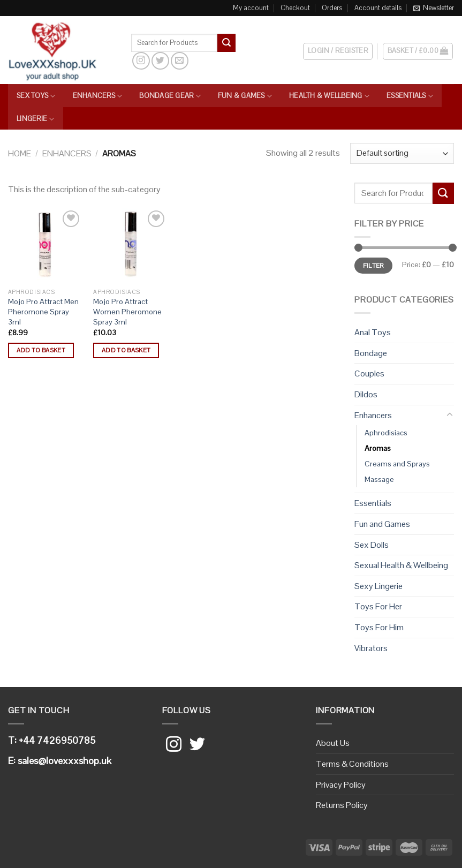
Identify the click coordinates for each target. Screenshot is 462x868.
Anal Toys (372, 332)
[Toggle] (449, 415)
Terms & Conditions (352, 763)
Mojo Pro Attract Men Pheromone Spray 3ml (43, 311)
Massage (379, 479)
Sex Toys (36, 96)
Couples (369, 373)
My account (251, 7)
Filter (373, 265)
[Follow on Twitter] (160, 61)
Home (19, 153)
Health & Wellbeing (329, 96)
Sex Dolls (371, 544)
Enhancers (98, 96)
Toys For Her (378, 606)
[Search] (245, 42)
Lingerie (36, 119)
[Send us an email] (179, 61)
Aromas (378, 448)
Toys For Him (379, 627)
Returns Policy (342, 805)
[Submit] (226, 43)
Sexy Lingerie (378, 586)
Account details (378, 7)
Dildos (365, 394)
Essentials (410, 96)
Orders (332, 7)
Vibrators (371, 648)
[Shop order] (402, 153)
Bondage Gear (170, 96)
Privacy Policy (341, 784)
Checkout (295, 7)
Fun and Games (382, 524)
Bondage (370, 353)
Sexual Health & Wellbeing (401, 565)
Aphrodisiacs (386, 432)
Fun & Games (245, 96)
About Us (333, 743)
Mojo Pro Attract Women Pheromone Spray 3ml (127, 311)
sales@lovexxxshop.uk (64, 760)
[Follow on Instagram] (141, 61)
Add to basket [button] (41, 350)
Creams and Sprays (397, 464)
